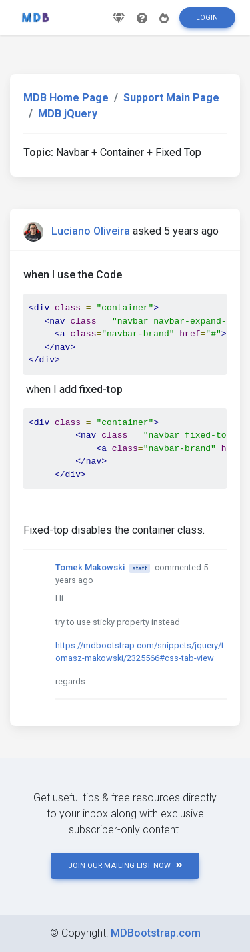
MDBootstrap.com (156, 933)
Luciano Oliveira (90, 231)
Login (207, 17)
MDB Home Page (66, 97)
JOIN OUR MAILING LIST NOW (125, 865)
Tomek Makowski (90, 567)
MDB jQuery (67, 113)
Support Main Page (171, 97)
